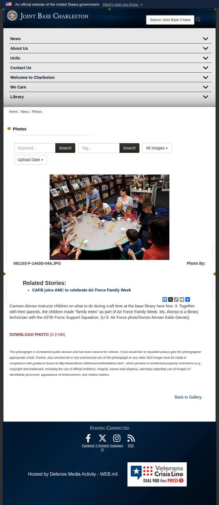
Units (111, 59)
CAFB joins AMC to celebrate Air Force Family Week (81, 290)
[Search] (170, 20)
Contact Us (111, 68)
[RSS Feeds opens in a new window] (131, 439)
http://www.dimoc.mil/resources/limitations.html (90, 363)
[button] (123, 4)
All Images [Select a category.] (157, 148)
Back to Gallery (188, 397)
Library (111, 97)
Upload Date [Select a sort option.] (30, 159)
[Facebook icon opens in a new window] (88, 439)
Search (65, 148)
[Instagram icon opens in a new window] (117, 439)
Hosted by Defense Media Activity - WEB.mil (72, 474)
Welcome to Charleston (111, 78)
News (111, 39)
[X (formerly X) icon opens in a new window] (102, 439)
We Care (111, 88)
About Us (111, 49)
